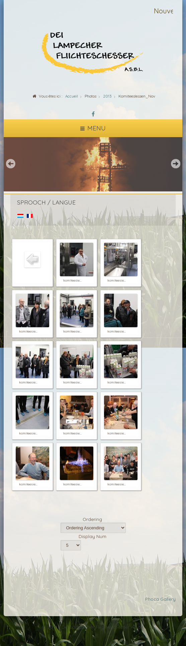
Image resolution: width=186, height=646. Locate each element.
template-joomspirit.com (184, 623)
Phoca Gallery (160, 599)
